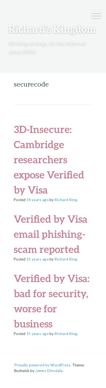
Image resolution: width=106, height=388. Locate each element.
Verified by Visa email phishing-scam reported (51, 234)
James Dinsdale (49, 370)
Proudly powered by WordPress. (42, 365)
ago (37, 200)
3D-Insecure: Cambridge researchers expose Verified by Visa (49, 159)
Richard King (66, 200)
